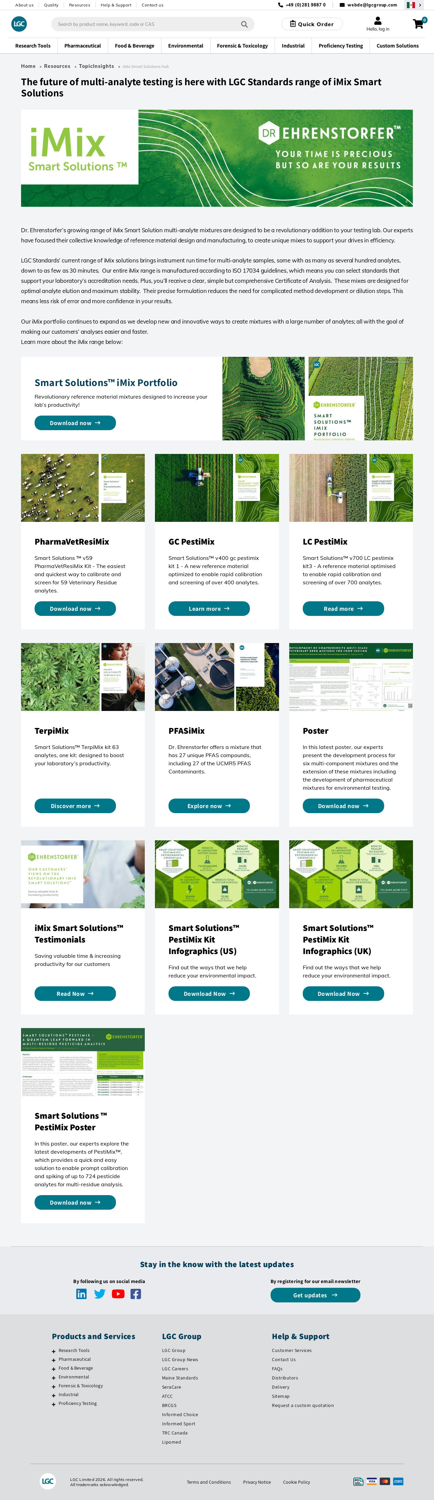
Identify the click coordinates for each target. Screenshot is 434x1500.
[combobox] (153, 24)
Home (28, 66)
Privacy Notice (257, 1482)
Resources (80, 4)
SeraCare (171, 1387)
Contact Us (284, 1359)
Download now (71, 423)
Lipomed (171, 1442)
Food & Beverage (76, 1368)
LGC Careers (175, 1369)
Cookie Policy (296, 1482)
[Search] (244, 24)
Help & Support (116, 4)
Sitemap (281, 1396)
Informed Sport (179, 1424)
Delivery (280, 1387)
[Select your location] (414, 5)
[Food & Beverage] (54, 1369)
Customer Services (292, 1350)
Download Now (205, 994)
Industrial (69, 1394)
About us (24, 4)
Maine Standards (180, 1378)
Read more (339, 608)
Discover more (71, 806)
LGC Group (174, 1350)
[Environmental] (54, 1378)
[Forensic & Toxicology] (54, 1387)
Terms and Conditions (209, 1482)
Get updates (311, 1295)
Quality (51, 4)
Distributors (285, 1378)
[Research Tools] (54, 1351)
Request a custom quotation (303, 1405)
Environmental (74, 1377)
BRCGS (169, 1405)
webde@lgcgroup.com (372, 4)
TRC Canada (175, 1433)
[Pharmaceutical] (54, 1360)
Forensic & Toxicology (81, 1386)
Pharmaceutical (75, 1359)
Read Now (71, 994)
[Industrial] (54, 1395)
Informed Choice (180, 1414)
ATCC (167, 1396)
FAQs (277, 1369)
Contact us (152, 4)
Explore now (205, 806)
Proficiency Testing (78, 1403)
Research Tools (74, 1350)
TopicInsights (96, 66)
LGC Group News (180, 1359)
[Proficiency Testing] (54, 1404)
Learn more (205, 608)
